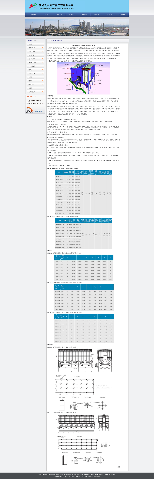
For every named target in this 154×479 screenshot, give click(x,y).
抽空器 (30, 44)
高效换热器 (31, 92)
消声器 (30, 81)
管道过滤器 (31, 51)
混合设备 (31, 70)
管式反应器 (31, 48)
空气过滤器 (31, 66)
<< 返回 (117, 467)
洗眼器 (30, 77)
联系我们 (122, 14)
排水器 (30, 88)
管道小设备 (31, 73)
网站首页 (34, 14)
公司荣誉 (71, 14)
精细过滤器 (31, 59)
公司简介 (46, 14)
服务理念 (109, 14)
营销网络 (96, 14)
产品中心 (59, 14)
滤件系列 (31, 55)
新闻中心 (84, 14)
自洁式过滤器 (32, 62)
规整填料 (31, 84)
